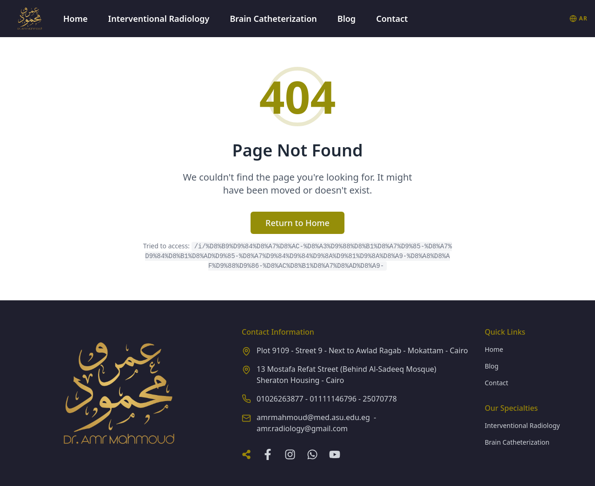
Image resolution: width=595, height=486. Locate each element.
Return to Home (297, 222)
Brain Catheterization (273, 18)
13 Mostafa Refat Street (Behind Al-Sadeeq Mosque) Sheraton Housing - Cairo (346, 374)
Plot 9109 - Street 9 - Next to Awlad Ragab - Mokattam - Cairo (362, 350)
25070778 (380, 399)
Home (75, 18)
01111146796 (333, 399)
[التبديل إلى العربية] (578, 18)
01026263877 (280, 399)
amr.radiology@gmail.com (302, 428)
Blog (346, 18)
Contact (392, 18)
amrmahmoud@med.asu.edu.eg (313, 417)
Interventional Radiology (159, 18)
